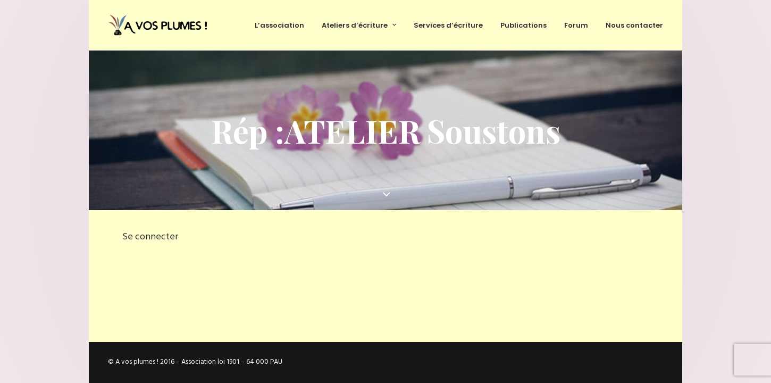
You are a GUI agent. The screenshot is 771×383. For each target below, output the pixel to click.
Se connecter (150, 237)
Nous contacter (634, 25)
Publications (523, 25)
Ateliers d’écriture (359, 25)
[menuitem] (283, 25)
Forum (576, 25)
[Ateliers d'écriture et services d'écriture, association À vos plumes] (159, 25)
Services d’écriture (448, 25)
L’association (279, 25)
